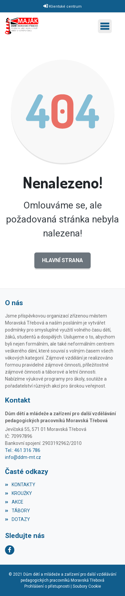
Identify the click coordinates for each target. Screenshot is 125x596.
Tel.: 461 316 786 (22, 450)
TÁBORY (17, 510)
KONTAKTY (20, 484)
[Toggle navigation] (106, 26)
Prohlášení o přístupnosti (47, 586)
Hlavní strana (62, 260)
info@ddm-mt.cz (23, 457)
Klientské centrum (65, 6)
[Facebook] (9, 550)
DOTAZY (17, 519)
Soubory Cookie (87, 586)
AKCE (14, 502)
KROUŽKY (18, 493)
